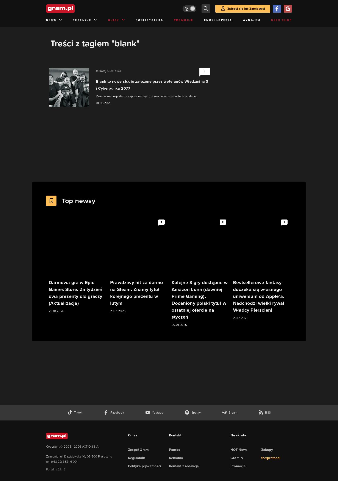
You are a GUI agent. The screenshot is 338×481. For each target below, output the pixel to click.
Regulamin (136, 457)
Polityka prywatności (144, 466)
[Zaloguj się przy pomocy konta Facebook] (277, 9)
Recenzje (85, 20)
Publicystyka (149, 20)
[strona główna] (71, 8)
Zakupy (267, 449)
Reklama (176, 457)
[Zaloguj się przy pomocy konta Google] (288, 9)
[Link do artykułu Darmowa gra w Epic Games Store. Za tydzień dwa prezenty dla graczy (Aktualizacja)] (77, 266)
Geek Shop (281, 20)
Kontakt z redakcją (184, 466)
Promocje (184, 20)
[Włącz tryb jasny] (189, 8)
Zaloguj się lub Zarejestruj (246, 8)
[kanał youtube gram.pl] (154, 412)
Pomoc (174, 449)
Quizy (116, 20)
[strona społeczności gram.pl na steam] (229, 412)
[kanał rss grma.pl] (264, 412)
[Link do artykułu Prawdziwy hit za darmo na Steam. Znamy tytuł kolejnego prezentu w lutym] (138, 266)
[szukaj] (206, 8)
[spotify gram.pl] (193, 412)
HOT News (239, 449)
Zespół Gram (138, 449)
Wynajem (252, 20)
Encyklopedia (218, 20)
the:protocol (270, 457)
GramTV (236, 457)
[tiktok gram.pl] (74, 412)
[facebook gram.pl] (113, 412)
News (54, 20)
